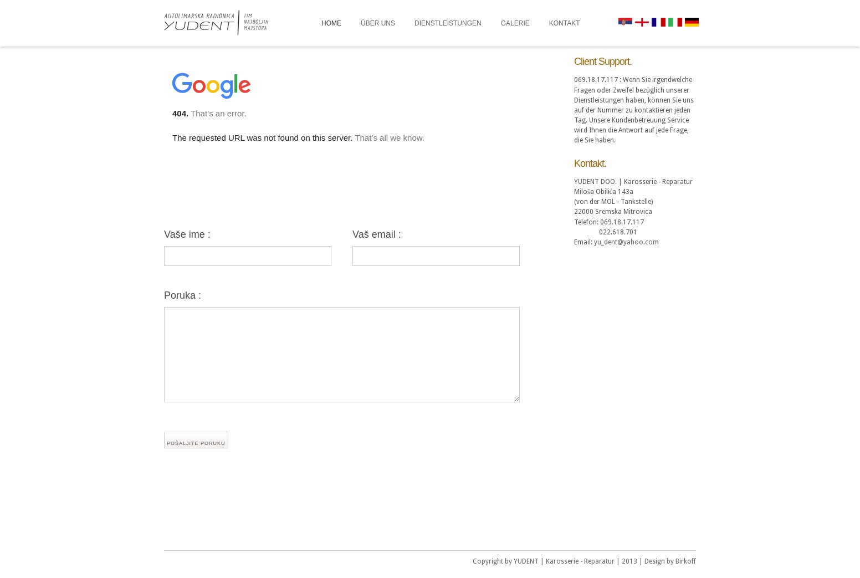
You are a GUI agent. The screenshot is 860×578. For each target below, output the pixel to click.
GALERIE (515, 23)
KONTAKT (564, 23)
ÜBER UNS (378, 23)
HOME (331, 23)
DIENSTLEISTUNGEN (448, 23)
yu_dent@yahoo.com (626, 242)
